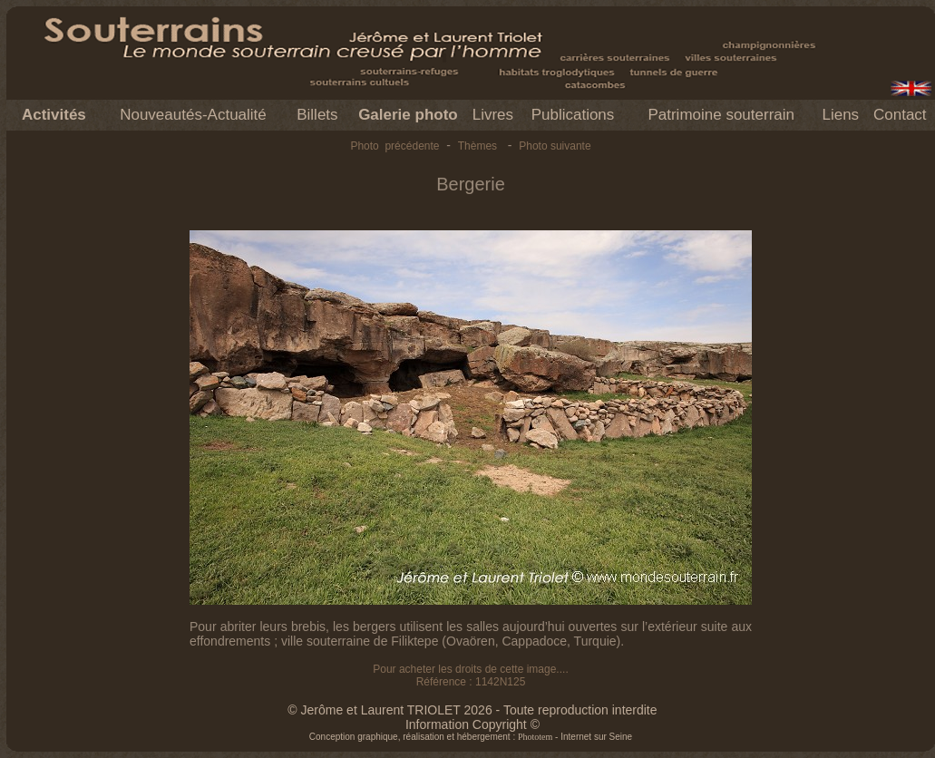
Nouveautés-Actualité (193, 114)
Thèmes (477, 146)
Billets (317, 114)
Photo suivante (554, 146)
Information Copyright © (472, 724)
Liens (840, 114)
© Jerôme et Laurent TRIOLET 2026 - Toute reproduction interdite (472, 710)
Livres (492, 114)
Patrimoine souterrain (721, 114)
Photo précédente (394, 146)
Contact (900, 114)
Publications (573, 114)
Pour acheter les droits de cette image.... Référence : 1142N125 (470, 675)
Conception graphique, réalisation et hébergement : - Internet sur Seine (470, 737)
